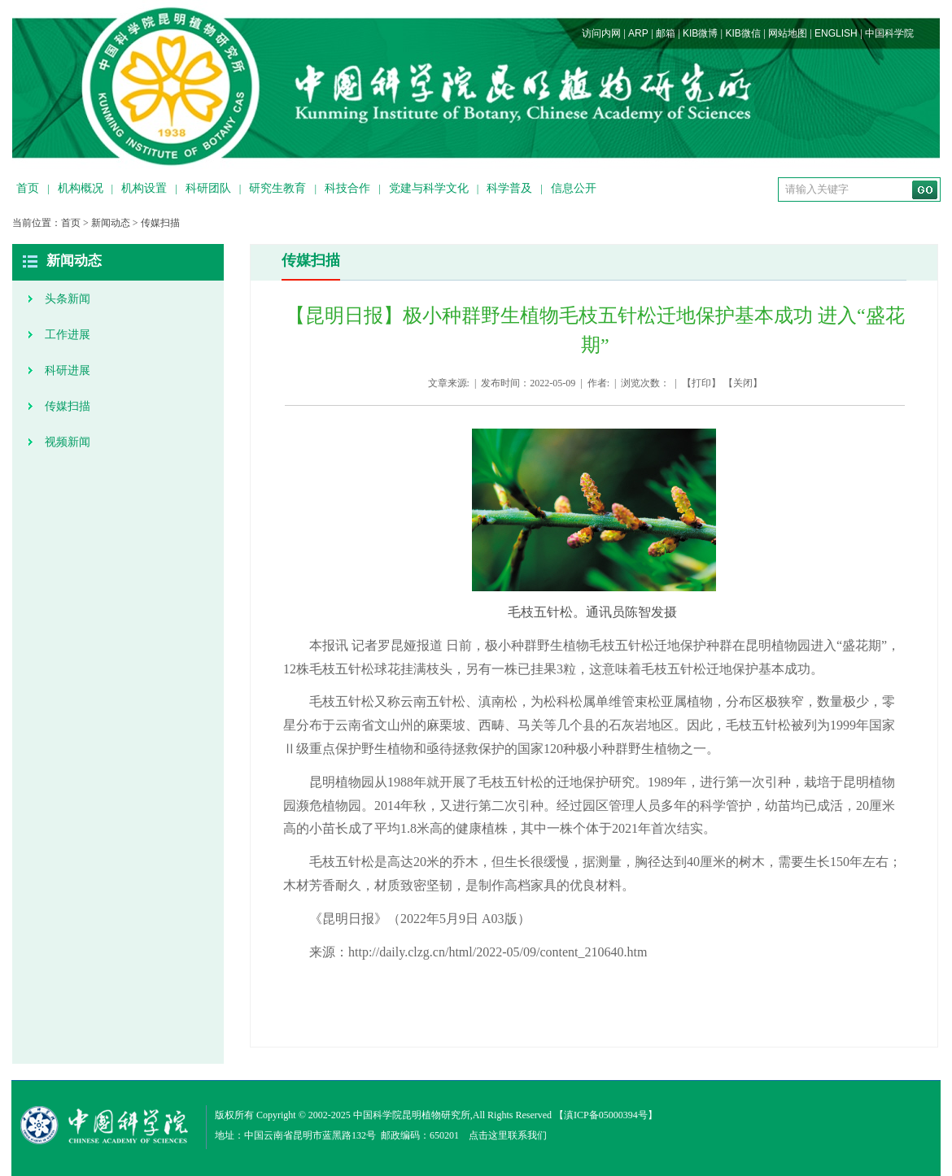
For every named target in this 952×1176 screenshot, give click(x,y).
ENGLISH (836, 33)
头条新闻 (67, 299)
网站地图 (787, 33)
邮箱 (665, 33)
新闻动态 (110, 223)
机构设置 (144, 188)
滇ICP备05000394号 (606, 1115)
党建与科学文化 (429, 188)
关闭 (743, 383)
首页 (27, 188)
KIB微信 (742, 33)
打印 (701, 383)
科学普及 (509, 188)
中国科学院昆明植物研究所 (411, 1115)
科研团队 (208, 188)
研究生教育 (277, 188)
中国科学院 (889, 33)
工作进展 (67, 335)
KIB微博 (700, 33)
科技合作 (347, 188)
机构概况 (80, 188)
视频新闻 (67, 442)
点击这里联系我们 (508, 1135)
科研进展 (67, 370)
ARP (638, 33)
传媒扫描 (160, 223)
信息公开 (573, 188)
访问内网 (601, 33)
